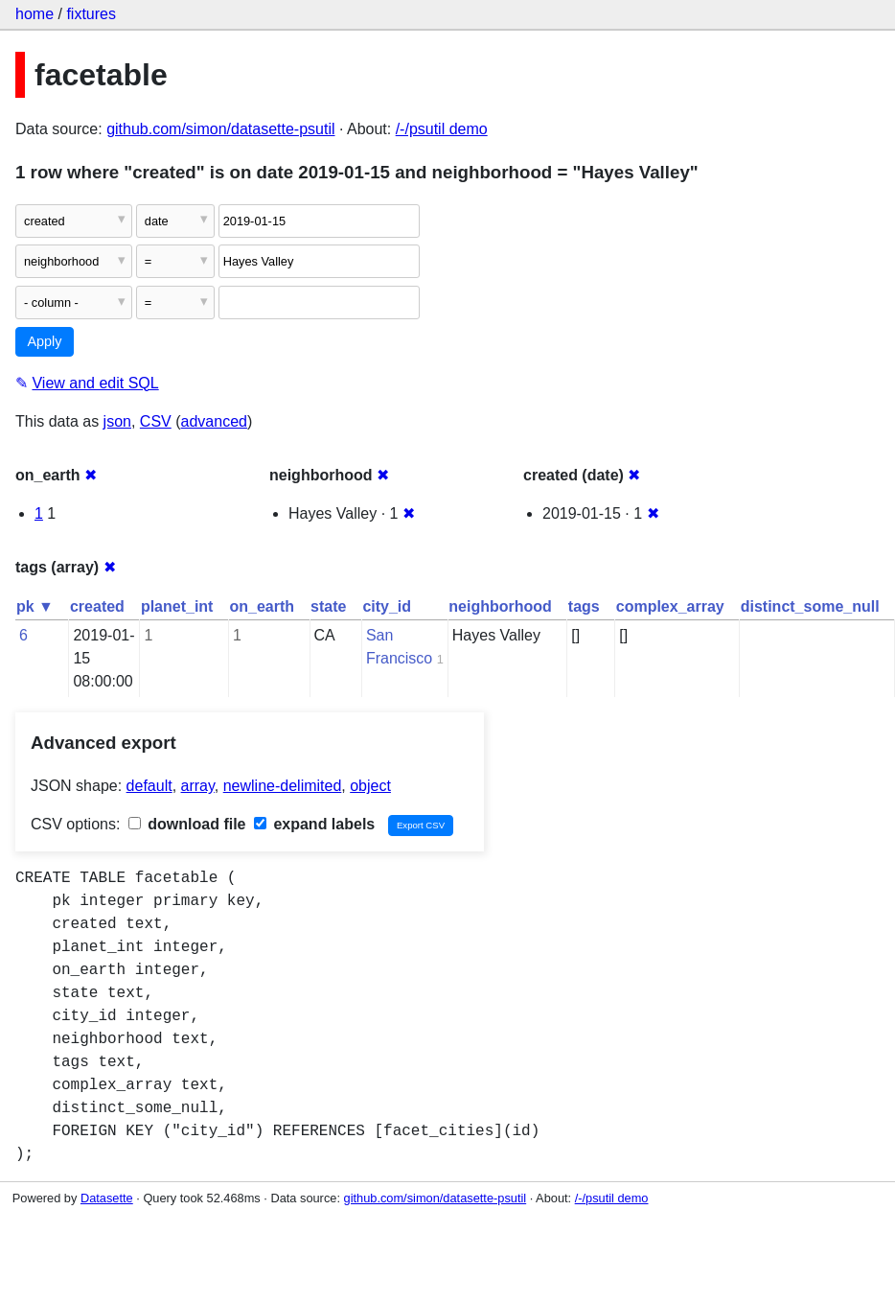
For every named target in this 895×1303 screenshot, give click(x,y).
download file (187, 824)
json (117, 421)
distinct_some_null (810, 606)
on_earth (261, 606)
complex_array (670, 606)
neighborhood (500, 606)
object (370, 786)
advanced (214, 421)
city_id (386, 606)
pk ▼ (35, 606)
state (328, 606)
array (198, 786)
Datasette (106, 1198)
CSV (156, 421)
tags (584, 606)
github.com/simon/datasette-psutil (220, 129)
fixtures (91, 14)
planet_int (177, 606)
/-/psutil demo (442, 129)
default (149, 786)
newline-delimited (282, 786)
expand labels (314, 824)
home (34, 14)
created (97, 606)
